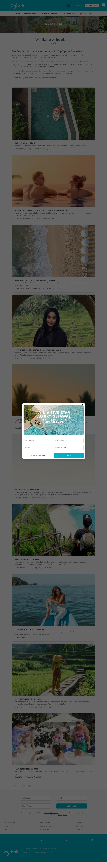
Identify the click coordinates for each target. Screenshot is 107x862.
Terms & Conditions (38, 455)
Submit (68, 455)
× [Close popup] (82, 404)
